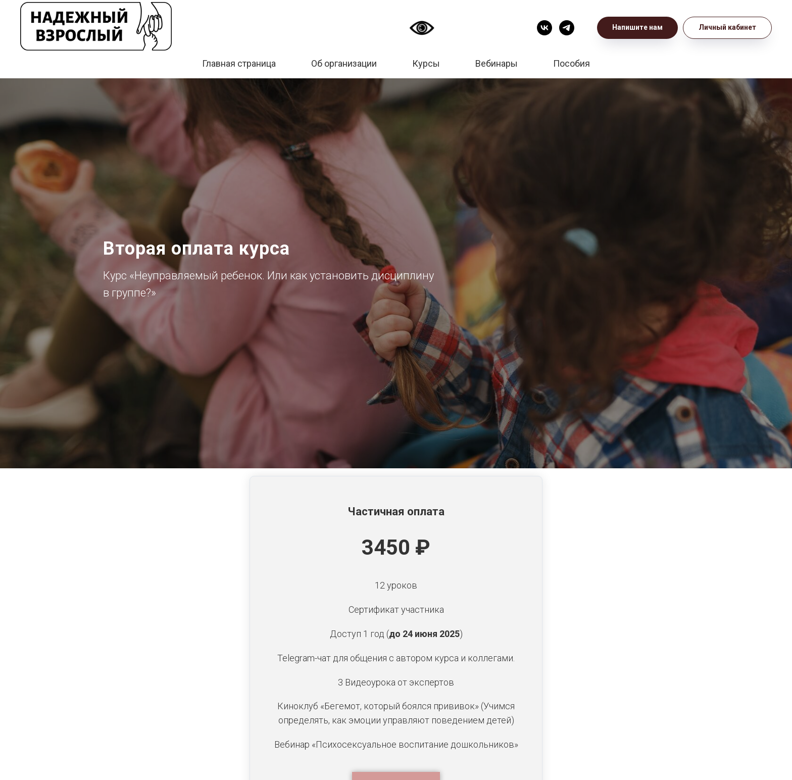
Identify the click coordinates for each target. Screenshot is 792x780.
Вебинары (496, 63)
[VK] (544, 27)
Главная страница (239, 63)
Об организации (344, 63)
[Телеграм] (566, 27)
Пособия (571, 63)
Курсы (426, 63)
